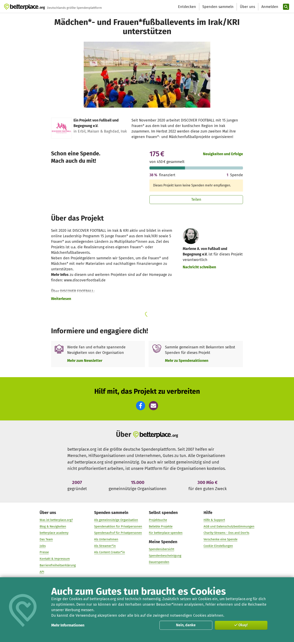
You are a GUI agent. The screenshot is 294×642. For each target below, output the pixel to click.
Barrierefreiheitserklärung (58, 565)
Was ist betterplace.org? (56, 520)
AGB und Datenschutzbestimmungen (229, 526)
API (42, 572)
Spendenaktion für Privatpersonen (118, 526)
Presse (44, 552)
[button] (140, 405)
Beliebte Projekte (161, 526)
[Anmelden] (269, 7)
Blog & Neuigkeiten (53, 526)
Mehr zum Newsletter (84, 360)
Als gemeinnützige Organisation (116, 520)
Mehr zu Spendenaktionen (186, 360)
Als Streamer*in (105, 546)
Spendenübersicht (161, 549)
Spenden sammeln (218, 6)
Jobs (43, 546)
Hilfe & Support (214, 520)
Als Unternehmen (106, 539)
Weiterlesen (61, 298)
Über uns (247, 6)
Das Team (46, 539)
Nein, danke (186, 625)
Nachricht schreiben (199, 267)
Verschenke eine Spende (220, 539)
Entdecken (187, 6)
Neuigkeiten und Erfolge (223, 154)
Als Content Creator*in (109, 552)
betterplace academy (54, 533)
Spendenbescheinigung (165, 555)
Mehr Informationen (67, 625)
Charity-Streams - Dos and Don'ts (226, 533)
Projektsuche (158, 520)
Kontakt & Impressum (55, 559)
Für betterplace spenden (166, 533)
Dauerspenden (159, 562)
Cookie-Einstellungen (218, 546)
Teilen (196, 199)
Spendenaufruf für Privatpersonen (118, 533)
